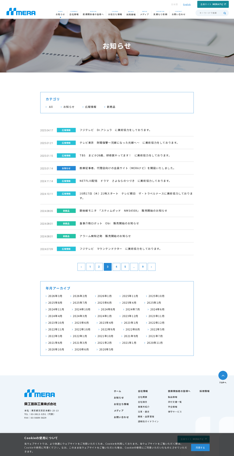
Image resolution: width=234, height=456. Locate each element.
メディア (119, 410)
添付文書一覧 (175, 401)
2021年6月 (55, 343)
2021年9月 (131, 336)
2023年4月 (106, 323)
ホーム (117, 391)
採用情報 (205, 391)
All (51, 107)
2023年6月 (82, 323)
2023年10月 (56, 323)
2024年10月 (83, 309)
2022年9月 (108, 329)
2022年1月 (80, 336)
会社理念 (142, 401)
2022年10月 (83, 329)
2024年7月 (133, 309)
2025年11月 (130, 296)
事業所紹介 (144, 406)
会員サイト (212, 4)
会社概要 (142, 396)
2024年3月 (80, 316)
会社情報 (143, 391)
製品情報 (172, 396)
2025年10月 (157, 296)
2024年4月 (55, 316)
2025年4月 (129, 302)
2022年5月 (157, 329)
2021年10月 (106, 336)
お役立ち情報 (121, 404)
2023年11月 (157, 316)
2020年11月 (155, 343)
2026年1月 (105, 296)
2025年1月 (154, 302)
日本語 (174, 4)
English (187, 4)
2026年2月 (80, 296)
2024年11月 (56, 309)
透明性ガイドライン (148, 421)
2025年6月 (105, 302)
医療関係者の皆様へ (179, 391)
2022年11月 (56, 329)
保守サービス (175, 411)
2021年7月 (156, 336)
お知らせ (69, 107)
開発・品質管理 (146, 416)
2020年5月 (106, 349)
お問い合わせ (121, 417)
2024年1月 (105, 316)
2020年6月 (82, 349)
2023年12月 (130, 316)
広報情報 (91, 107)
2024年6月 (157, 309)
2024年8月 (108, 309)
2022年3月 (55, 336)
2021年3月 (80, 343)
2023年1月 (131, 323)
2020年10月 (56, 349)
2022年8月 (133, 329)
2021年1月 (129, 343)
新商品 (111, 107)
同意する (200, 447)
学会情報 (172, 406)
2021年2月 (105, 343)
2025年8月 (55, 302)
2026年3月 (55, 296)
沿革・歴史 (144, 411)
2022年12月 (157, 323)
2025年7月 (80, 302)
